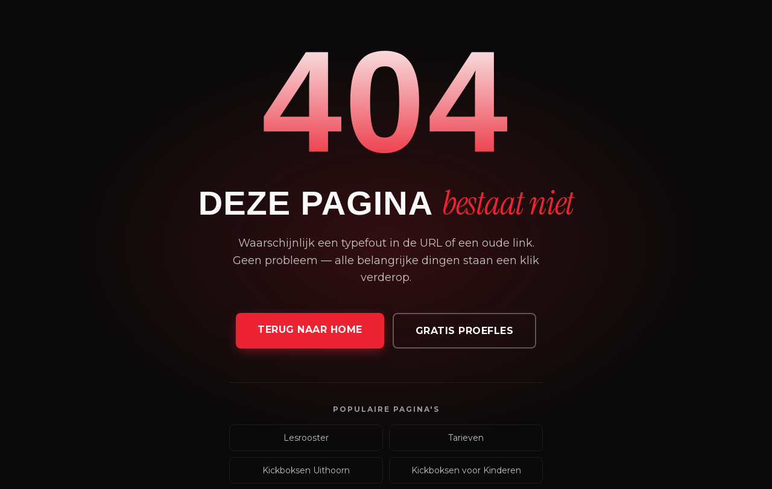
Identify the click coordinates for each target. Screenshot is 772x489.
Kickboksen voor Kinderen (466, 470)
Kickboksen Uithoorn (306, 470)
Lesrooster (306, 437)
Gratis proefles (465, 330)
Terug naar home (310, 329)
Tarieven (466, 437)
